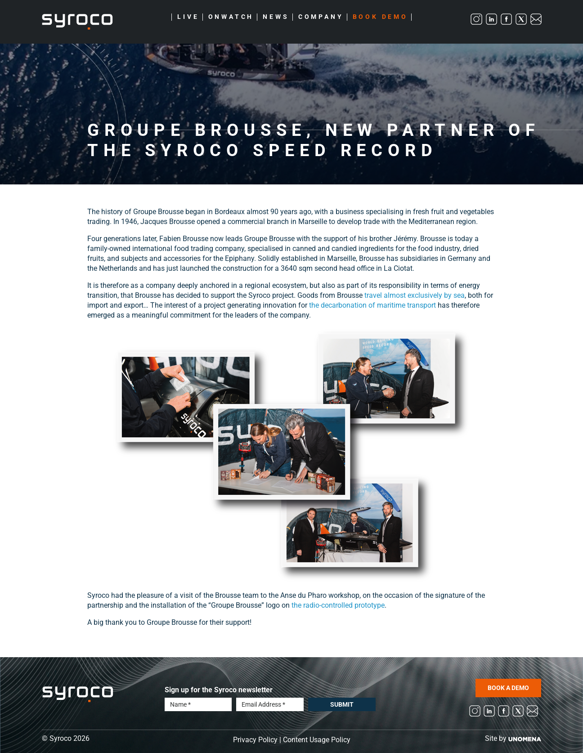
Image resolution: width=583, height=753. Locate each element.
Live (188, 17)
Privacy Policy (255, 739)
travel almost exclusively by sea (414, 295)
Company (321, 17)
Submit (342, 704)
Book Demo (380, 17)
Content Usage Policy (316, 739)
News (276, 17)
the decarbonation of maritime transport (372, 305)
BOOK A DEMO (508, 687)
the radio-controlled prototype (338, 605)
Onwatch (231, 17)
